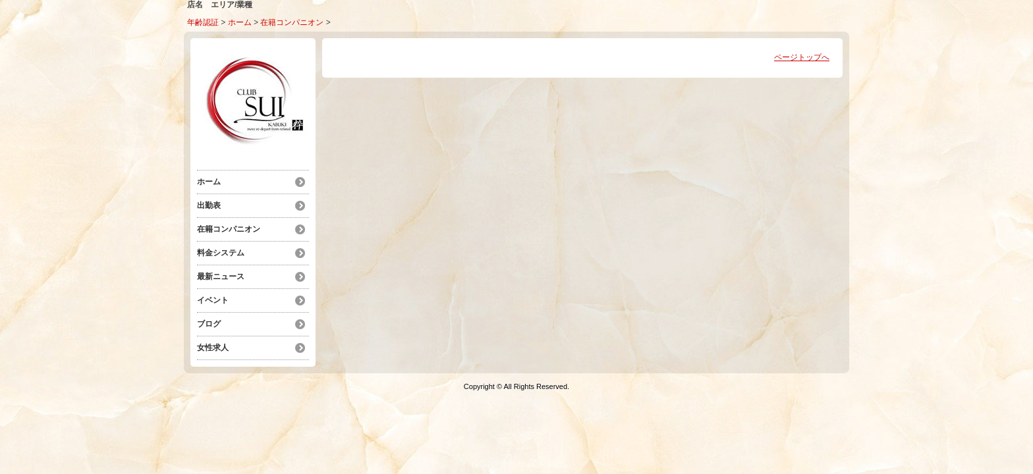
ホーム (240, 22)
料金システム (220, 252)
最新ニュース (220, 276)
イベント (213, 300)
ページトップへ (801, 57)
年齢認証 (203, 22)
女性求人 (213, 347)
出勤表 (209, 205)
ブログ (209, 324)
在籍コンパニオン (291, 22)
